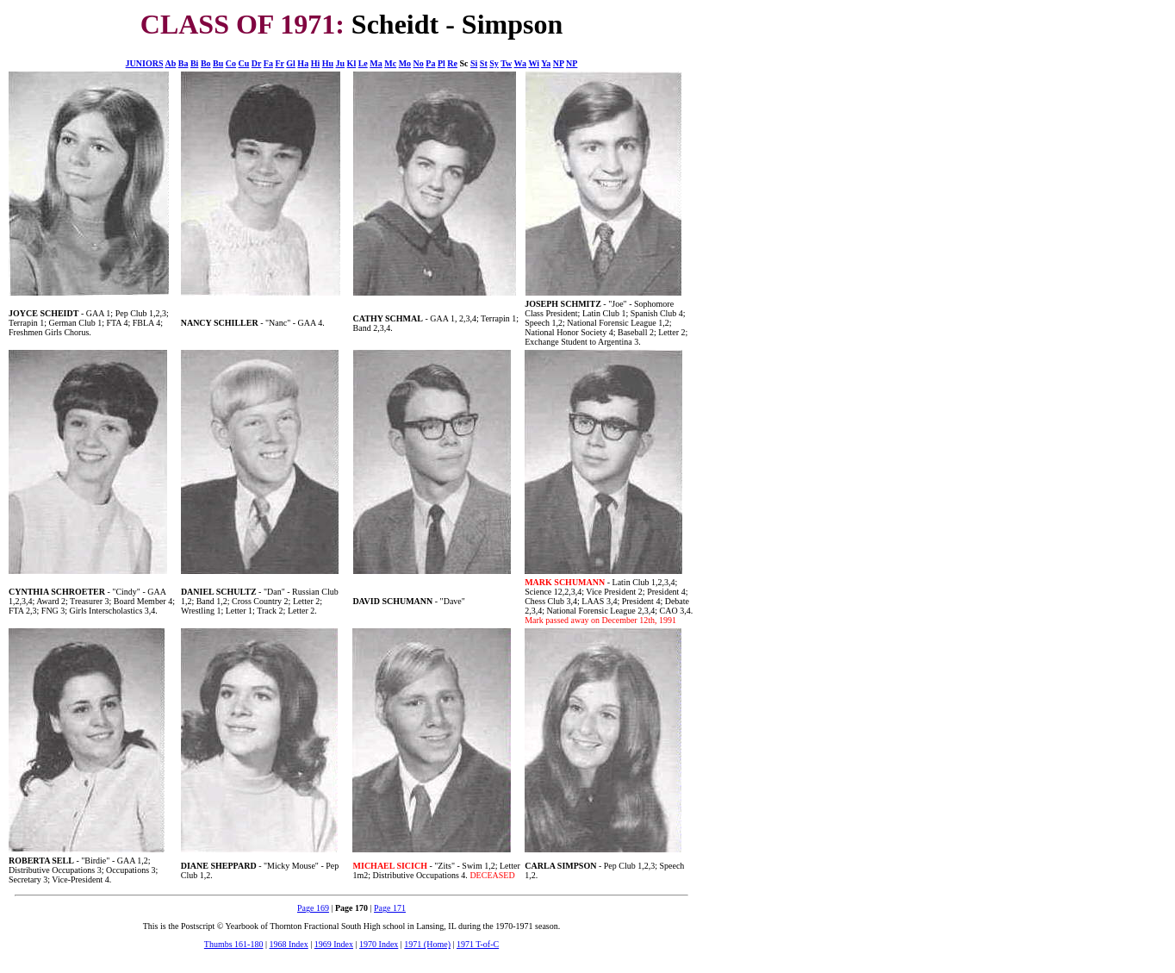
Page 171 (390, 908)
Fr (279, 63)
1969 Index (333, 944)
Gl (290, 63)
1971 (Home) (427, 944)
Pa (430, 63)
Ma (376, 63)
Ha (302, 63)
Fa (268, 63)
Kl (352, 63)
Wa (520, 63)
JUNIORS (145, 63)
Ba (183, 63)
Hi (315, 63)
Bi (194, 63)
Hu (327, 63)
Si (473, 63)
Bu (218, 63)
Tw (506, 63)
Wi (533, 63)
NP (558, 63)
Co (231, 63)
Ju (340, 63)
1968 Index (288, 944)
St (484, 63)
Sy (494, 63)
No (418, 63)
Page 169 (313, 908)
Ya (545, 63)
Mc (390, 63)
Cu (244, 63)
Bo (206, 63)
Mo (405, 63)
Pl (441, 63)
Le (363, 63)
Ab (170, 63)
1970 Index (378, 944)
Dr (256, 63)
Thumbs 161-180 (234, 944)
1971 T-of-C (478, 944)
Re (452, 63)
